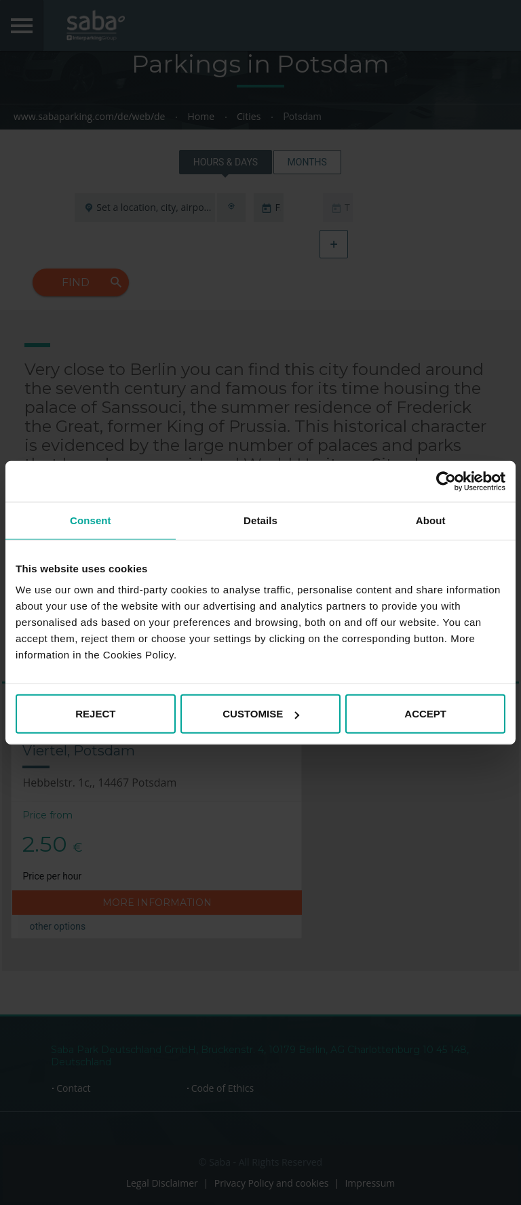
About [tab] (431, 520)
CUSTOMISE (261, 713)
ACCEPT (425, 713)
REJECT (95, 713)
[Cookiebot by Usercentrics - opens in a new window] (446, 481)
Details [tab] (260, 520)
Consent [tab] (90, 520)
